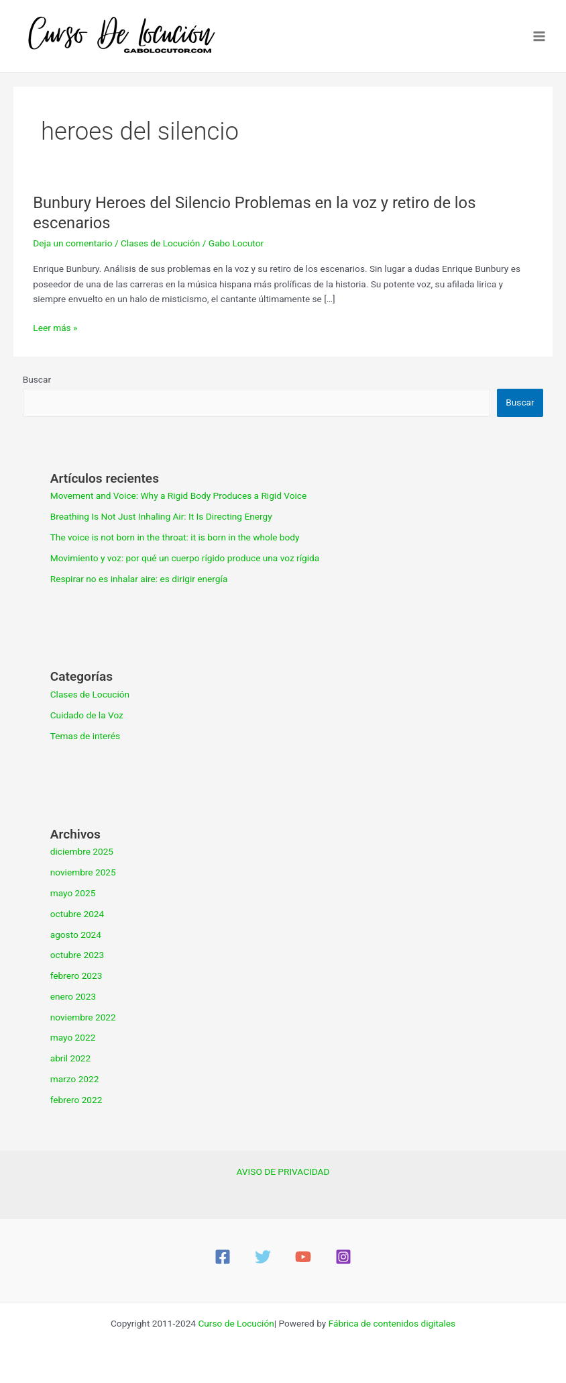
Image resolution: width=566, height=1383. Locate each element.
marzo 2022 (74, 1079)
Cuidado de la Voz (86, 715)
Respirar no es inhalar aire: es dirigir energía (139, 578)
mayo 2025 (73, 893)
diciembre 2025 (81, 851)
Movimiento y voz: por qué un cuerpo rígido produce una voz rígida (185, 558)
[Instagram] (343, 1257)
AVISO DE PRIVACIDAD (283, 1171)
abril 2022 (70, 1058)
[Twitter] (263, 1257)
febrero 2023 (76, 975)
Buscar (37, 379)
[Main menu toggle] (539, 36)
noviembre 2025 (83, 872)
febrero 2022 (76, 1099)
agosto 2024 (75, 934)
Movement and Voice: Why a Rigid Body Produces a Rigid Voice (178, 495)
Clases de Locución (160, 243)
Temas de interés (85, 735)
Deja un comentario (72, 243)
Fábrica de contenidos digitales (392, 1323)
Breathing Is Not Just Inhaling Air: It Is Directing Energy (161, 516)
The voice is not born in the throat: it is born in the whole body (175, 537)
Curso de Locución (236, 1323)
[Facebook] (223, 1257)
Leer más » (55, 328)
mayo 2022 (73, 1037)
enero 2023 (73, 996)
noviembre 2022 (83, 1017)
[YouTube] (303, 1257)
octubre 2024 (77, 913)
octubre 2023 (77, 954)
